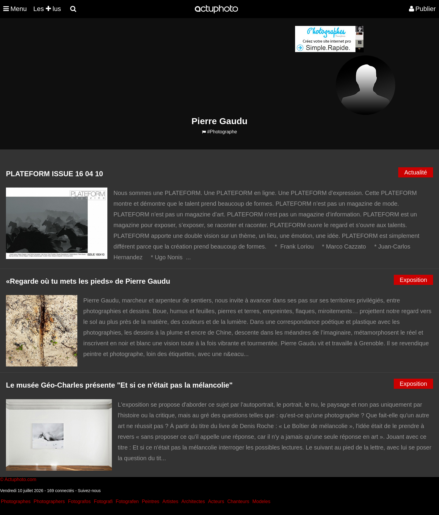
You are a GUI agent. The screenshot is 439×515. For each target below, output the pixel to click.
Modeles (261, 501)
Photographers (49, 501)
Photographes (16, 501)
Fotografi (103, 501)
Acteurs (216, 501)
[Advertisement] (183, 67)
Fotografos (79, 501)
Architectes (193, 501)
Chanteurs (238, 501)
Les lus (47, 9)
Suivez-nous (89, 490)
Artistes (170, 501)
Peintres (150, 501)
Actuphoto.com (20, 479)
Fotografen (127, 501)
